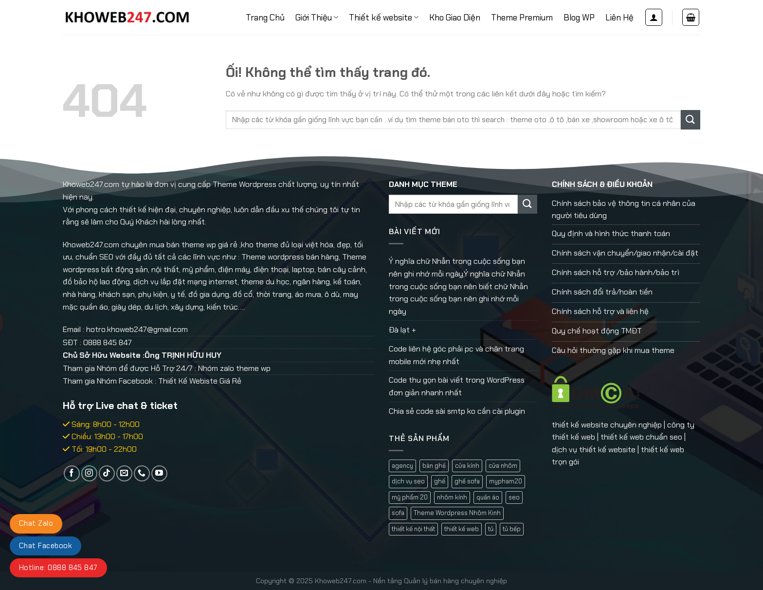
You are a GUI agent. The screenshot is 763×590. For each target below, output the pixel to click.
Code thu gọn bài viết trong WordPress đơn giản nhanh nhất (457, 386)
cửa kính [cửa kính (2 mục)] (467, 465)
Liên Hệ (619, 17)
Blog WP (579, 17)
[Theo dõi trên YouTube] (159, 473)
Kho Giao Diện (454, 17)
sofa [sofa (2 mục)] (398, 513)
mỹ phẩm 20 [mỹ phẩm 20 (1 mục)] (410, 497)
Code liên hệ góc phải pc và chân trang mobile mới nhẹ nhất (456, 355)
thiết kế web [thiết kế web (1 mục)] (461, 529)
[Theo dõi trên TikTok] (107, 473)
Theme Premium (522, 17)
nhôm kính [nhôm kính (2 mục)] (452, 497)
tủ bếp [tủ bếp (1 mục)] (512, 529)
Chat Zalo (36, 523)
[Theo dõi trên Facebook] (72, 473)
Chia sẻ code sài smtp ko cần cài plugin (457, 411)
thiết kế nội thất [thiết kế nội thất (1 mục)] (413, 529)
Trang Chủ (265, 17)
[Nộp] (690, 119)
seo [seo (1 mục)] (514, 497)
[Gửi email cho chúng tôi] (124, 473)
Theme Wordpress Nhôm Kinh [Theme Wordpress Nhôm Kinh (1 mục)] (457, 513)
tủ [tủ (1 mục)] (490, 529)
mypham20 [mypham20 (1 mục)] (505, 481)
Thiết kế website (383, 17)
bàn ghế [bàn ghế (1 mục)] (434, 465)
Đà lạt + (402, 330)
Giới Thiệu (316, 17)
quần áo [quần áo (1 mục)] (487, 497)
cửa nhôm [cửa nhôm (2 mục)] (503, 465)
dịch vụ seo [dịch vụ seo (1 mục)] (408, 481)
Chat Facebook (45, 546)
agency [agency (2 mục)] (402, 465)
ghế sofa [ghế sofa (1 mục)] (467, 481)
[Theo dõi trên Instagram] (89, 473)
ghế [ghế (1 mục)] (439, 481)
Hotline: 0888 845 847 (58, 567)
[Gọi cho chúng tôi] (142, 473)
